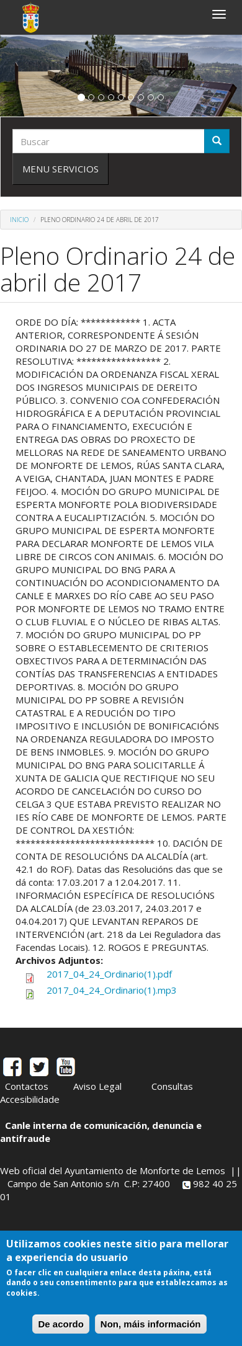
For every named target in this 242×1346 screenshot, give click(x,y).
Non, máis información (151, 1324)
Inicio (19, 219)
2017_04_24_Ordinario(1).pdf (109, 974)
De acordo (60, 1324)
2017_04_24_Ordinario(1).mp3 (112, 990)
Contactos (26, 1086)
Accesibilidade (30, 1099)
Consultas (172, 1086)
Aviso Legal (97, 1086)
